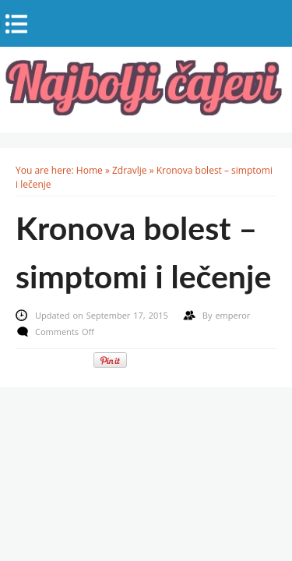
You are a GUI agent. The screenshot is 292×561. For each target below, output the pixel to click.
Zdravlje (129, 170)
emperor (232, 315)
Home (89, 170)
